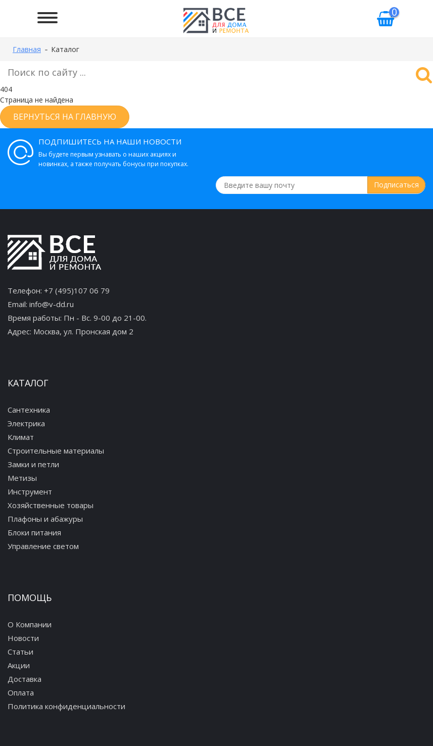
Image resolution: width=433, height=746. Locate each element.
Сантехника (29, 410)
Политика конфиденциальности (66, 706)
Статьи (20, 651)
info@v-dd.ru (51, 304)
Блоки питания (34, 532)
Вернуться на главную (64, 116)
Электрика (26, 423)
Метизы (22, 478)
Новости (23, 638)
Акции (19, 665)
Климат (21, 437)
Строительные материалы (56, 450)
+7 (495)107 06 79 (77, 290)
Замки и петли (33, 464)
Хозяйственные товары (50, 505)
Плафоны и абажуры (45, 519)
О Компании (30, 624)
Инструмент (30, 491)
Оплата (21, 692)
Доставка (24, 679)
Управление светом (43, 546)
